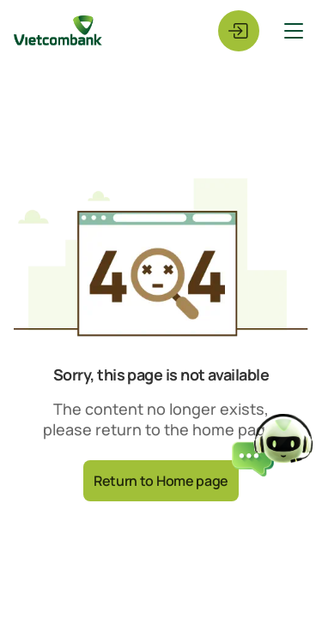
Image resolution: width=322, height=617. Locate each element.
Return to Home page (161, 480)
